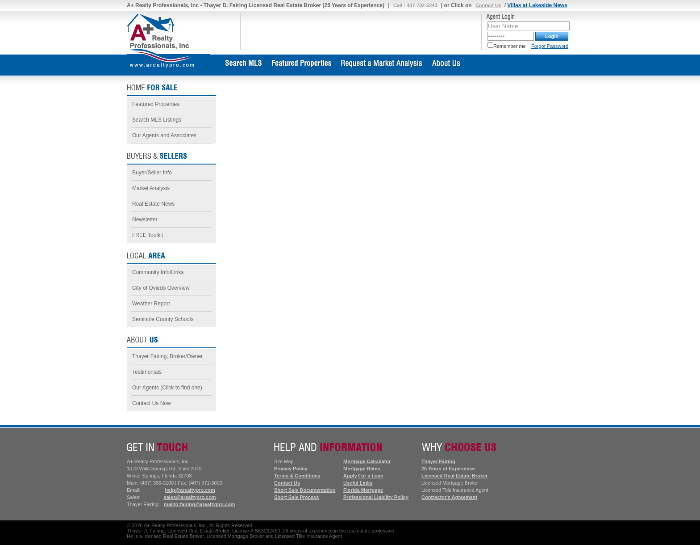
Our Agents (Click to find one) (167, 387)
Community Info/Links (157, 272)
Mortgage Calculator (367, 461)
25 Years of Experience (448, 468)
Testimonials (147, 372)
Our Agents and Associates (164, 135)
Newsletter (145, 219)
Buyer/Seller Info (152, 172)
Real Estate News (153, 204)
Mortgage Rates (361, 468)
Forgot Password (549, 46)
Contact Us (488, 5)
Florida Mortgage (363, 490)
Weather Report (151, 303)
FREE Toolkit (147, 235)
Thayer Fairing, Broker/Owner (167, 356)
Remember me (507, 46)
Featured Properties (155, 104)
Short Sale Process (296, 497)
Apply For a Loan (363, 475)
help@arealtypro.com (190, 490)
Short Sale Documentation (305, 490)
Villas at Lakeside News (537, 5)
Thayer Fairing (438, 461)
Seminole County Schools (162, 319)
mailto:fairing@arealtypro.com (199, 504)
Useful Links (357, 483)
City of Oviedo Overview (161, 288)
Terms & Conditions (297, 475)
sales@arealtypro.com (190, 497)
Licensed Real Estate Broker (454, 475)
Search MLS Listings (156, 120)
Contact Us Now (151, 403)
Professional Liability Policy (375, 497)
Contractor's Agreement (449, 497)
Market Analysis (151, 188)
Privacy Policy (291, 468)
